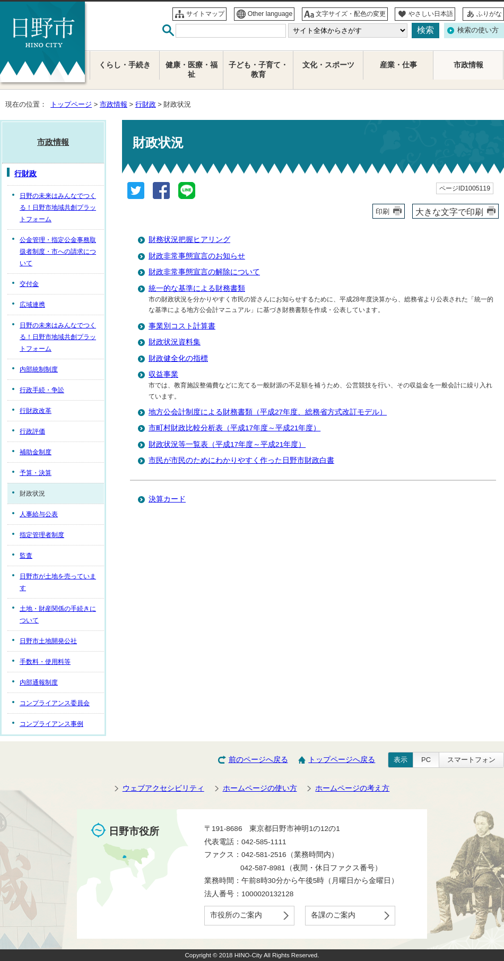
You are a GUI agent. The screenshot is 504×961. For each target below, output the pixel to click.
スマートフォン (471, 760)
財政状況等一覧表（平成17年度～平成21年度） (227, 444)
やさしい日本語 (431, 14)
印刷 (382, 211)
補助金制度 (35, 452)
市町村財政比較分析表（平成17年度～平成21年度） (234, 428)
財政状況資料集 (175, 342)
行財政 (145, 104)
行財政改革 (35, 410)
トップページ (71, 104)
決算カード (167, 499)
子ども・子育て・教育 (258, 70)
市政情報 (113, 104)
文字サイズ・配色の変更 (351, 14)
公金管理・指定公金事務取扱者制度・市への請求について (58, 251)
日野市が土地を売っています (58, 582)
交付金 (29, 284)
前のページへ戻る (258, 760)
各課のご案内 (333, 915)
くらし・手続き (125, 65)
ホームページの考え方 (352, 788)
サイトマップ (205, 14)
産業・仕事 (398, 65)
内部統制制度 (39, 369)
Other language (270, 14)
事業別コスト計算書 (182, 326)
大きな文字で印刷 (449, 212)
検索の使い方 (478, 30)
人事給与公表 (39, 514)
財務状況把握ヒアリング (189, 240)
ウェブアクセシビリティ (163, 788)
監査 (26, 555)
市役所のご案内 (236, 915)
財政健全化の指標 (178, 358)
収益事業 (163, 374)
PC (426, 760)
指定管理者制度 (42, 535)
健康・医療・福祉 (192, 70)
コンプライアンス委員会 (55, 703)
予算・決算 (35, 473)
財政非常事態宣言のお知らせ (197, 256)
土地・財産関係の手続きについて (58, 614)
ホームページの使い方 (260, 788)
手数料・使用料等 (45, 661)
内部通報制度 (39, 682)
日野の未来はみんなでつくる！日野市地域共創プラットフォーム (58, 207)
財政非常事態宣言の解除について (204, 272)
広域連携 (32, 304)
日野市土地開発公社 (48, 641)
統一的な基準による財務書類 (197, 288)
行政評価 (32, 431)
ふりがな (489, 14)
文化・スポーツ (328, 65)
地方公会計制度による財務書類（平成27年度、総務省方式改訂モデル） (268, 412)
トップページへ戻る (341, 760)
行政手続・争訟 (42, 390)
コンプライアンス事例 (51, 724)
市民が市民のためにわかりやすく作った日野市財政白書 (241, 460)
